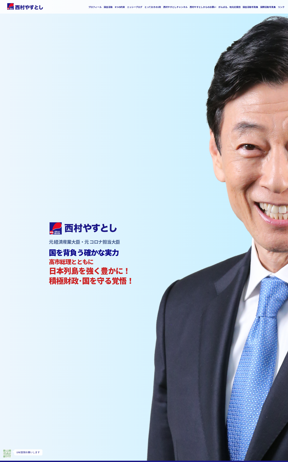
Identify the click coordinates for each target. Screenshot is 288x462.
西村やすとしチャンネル (175, 7)
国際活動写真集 (268, 7)
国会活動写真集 (250, 7)
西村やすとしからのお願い (203, 7)
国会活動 (108, 7)
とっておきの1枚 (153, 7)
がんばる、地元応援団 (229, 7)
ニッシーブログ (134, 7)
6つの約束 (120, 7)
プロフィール (95, 7)
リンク (281, 7)
